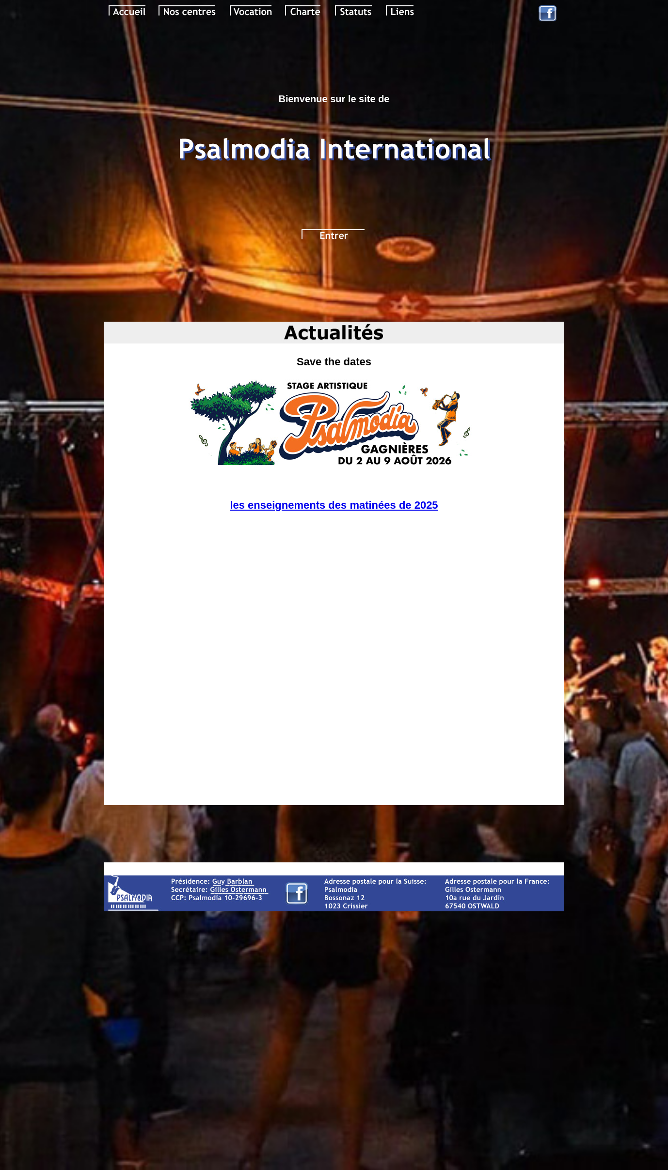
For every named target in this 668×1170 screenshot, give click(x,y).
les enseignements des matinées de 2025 (334, 505)
